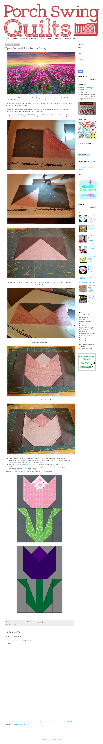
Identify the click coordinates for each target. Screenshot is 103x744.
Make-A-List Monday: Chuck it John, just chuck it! (91, 288)
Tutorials (49, 38)
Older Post (70, 721)
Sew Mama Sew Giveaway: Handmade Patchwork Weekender (91, 239)
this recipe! (49, 467)
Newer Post (9, 721)
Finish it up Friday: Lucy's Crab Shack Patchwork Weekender (91, 299)
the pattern (36, 103)
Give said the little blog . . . (91, 247)
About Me (14, 38)
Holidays (41, 38)
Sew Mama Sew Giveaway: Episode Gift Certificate (91, 218)
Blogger (59, 739)
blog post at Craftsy (30, 464)
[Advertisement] (39, 705)
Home (7, 38)
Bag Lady (33, 38)
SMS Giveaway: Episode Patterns (91, 269)
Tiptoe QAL (13, 624)
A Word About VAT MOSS (86, 282)
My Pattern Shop (70, 38)
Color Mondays (58, 38)
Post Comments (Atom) (19, 724)
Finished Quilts (24, 38)
